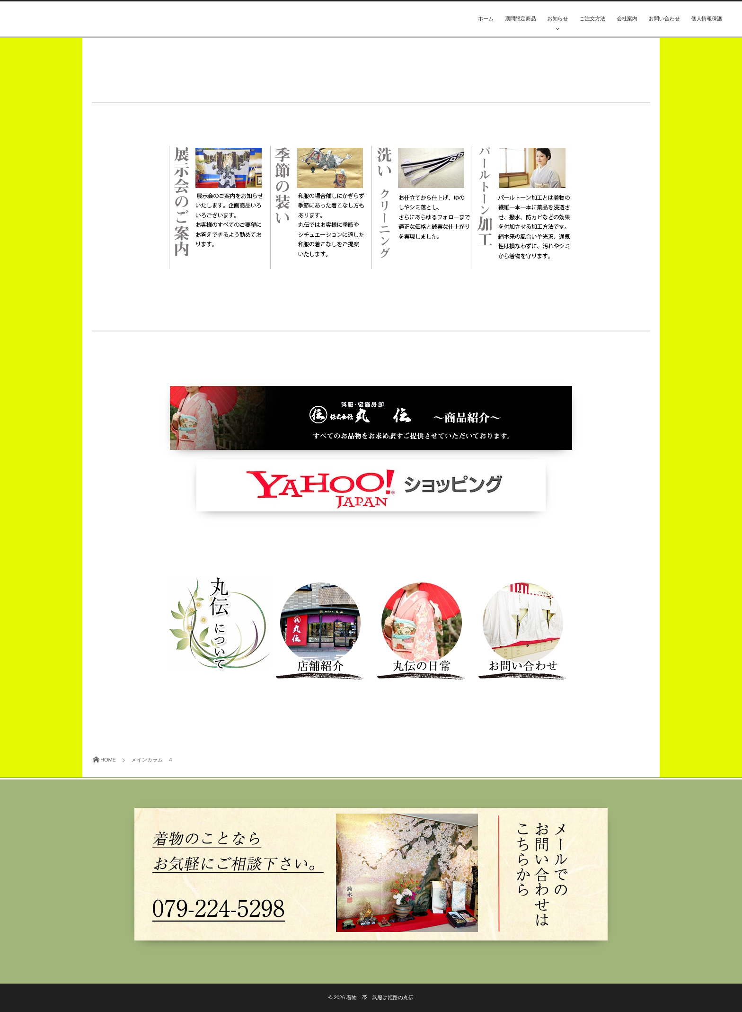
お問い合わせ (664, 19)
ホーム (486, 19)
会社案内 (627, 19)
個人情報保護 (706, 19)
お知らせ (557, 19)
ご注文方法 (593, 19)
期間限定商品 (520, 19)
